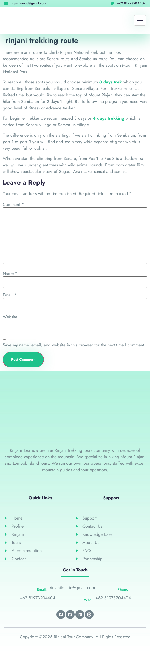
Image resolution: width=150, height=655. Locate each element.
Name (10, 273)
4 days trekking (108, 118)
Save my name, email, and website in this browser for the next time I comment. (74, 345)
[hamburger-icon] (140, 20)
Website (10, 317)
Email (9, 295)
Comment (13, 204)
